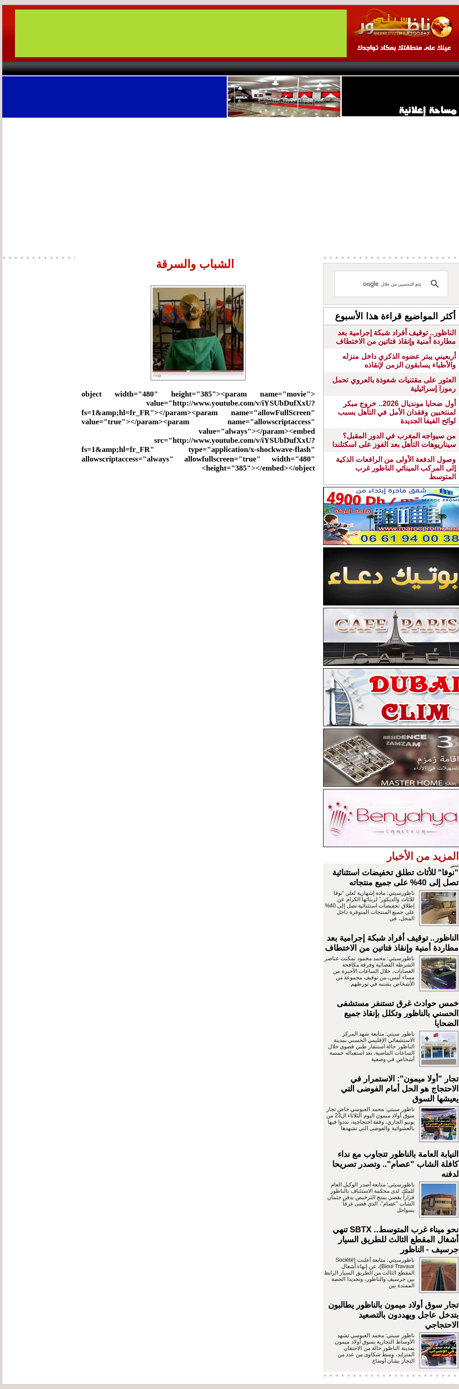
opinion (93, 68)
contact (28, 68)
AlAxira (64, 68)
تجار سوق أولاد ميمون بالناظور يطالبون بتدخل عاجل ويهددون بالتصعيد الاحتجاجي (393, 1314)
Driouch (364, 68)
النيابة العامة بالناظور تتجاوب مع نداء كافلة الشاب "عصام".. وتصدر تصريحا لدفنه (395, 1164)
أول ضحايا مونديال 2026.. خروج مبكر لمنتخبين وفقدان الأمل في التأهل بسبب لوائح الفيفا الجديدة (396, 412)
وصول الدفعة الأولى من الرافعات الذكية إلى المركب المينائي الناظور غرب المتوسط (395, 468)
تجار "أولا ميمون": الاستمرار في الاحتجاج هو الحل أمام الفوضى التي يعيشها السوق (400, 1088)
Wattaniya (249, 68)
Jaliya (214, 68)
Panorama (129, 68)
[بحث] (392, 283)
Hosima (322, 68)
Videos (175, 68)
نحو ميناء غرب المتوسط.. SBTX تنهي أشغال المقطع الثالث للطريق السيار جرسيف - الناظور (396, 1239)
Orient (283, 68)
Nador (401, 68)
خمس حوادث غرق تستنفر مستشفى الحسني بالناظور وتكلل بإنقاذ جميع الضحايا (398, 1013)
